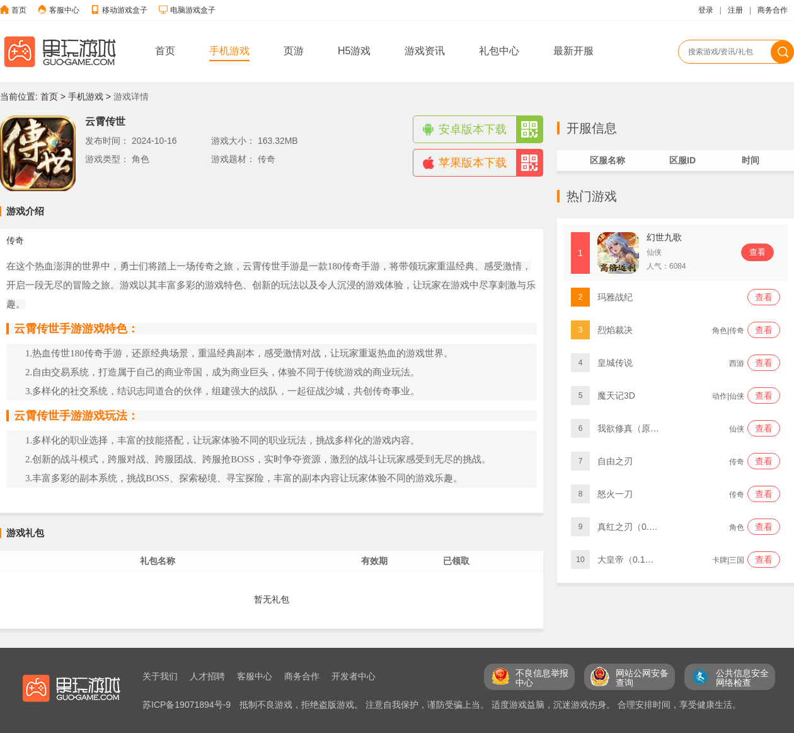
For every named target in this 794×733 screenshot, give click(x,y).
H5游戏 (354, 50)
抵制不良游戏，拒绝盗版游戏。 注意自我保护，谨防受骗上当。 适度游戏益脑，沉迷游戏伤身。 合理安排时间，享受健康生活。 (490, 705)
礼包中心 (499, 50)
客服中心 (64, 10)
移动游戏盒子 (124, 10)
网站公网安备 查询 (642, 678)
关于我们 (160, 676)
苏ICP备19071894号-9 (187, 705)
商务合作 (772, 10)
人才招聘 (207, 676)
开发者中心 (353, 676)
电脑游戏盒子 (193, 10)
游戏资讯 (425, 50)
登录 (705, 10)
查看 (757, 252)
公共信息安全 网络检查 (742, 678)
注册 (735, 10)
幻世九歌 (664, 237)
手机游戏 (229, 50)
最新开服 (573, 50)
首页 (18, 10)
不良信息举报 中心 (541, 678)
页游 (294, 50)
